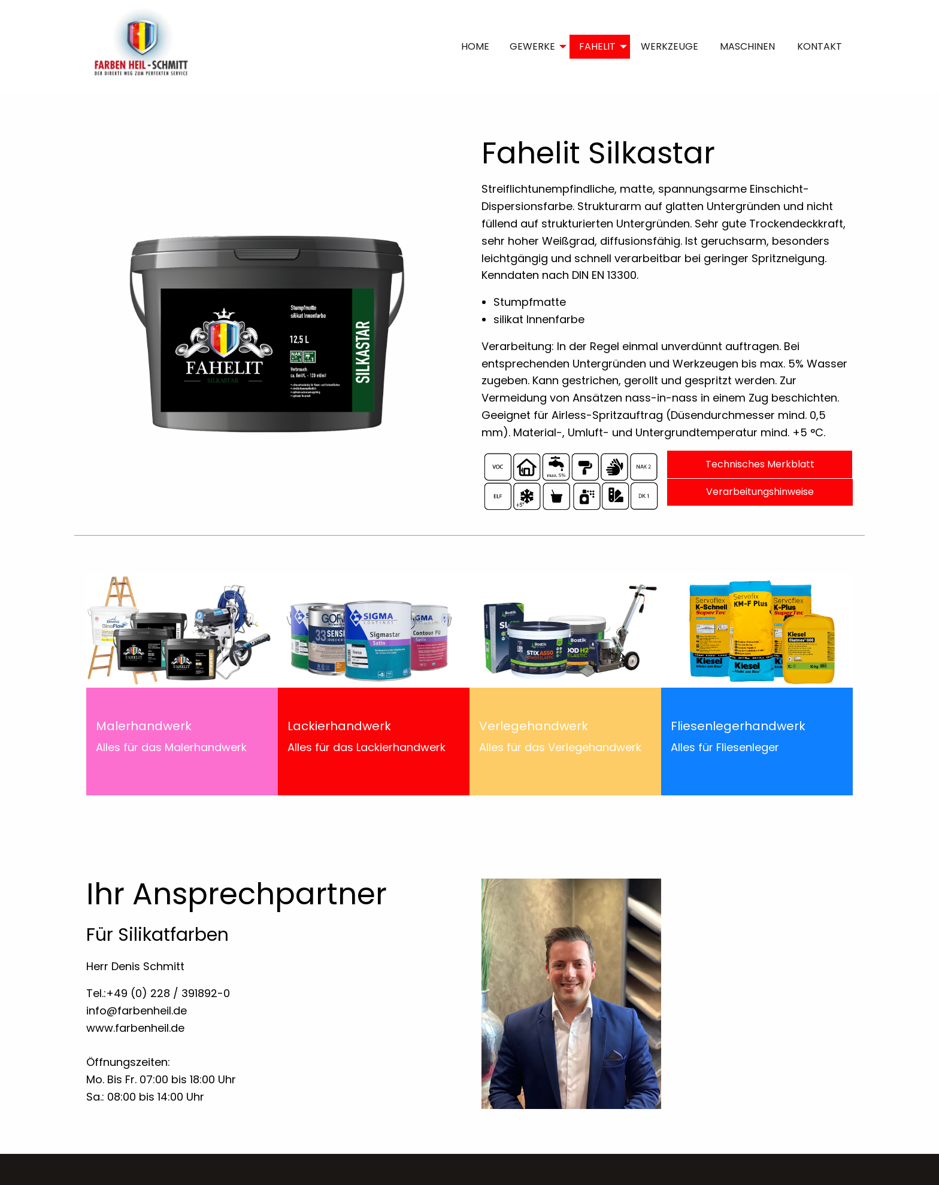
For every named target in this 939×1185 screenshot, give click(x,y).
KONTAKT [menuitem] (819, 46)
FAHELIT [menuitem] (597, 46)
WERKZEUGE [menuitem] (669, 46)
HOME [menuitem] (475, 46)
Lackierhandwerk (339, 726)
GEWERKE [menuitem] (532, 46)
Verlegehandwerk (533, 726)
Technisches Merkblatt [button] (759, 464)
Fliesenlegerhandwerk (738, 726)
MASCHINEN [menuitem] (747, 46)
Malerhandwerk (144, 726)
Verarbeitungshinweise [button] (760, 492)
